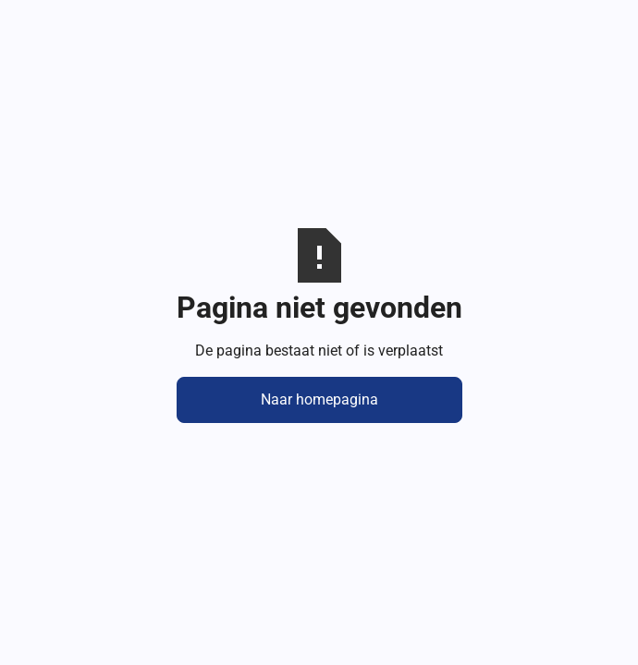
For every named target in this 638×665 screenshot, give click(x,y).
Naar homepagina (319, 399)
